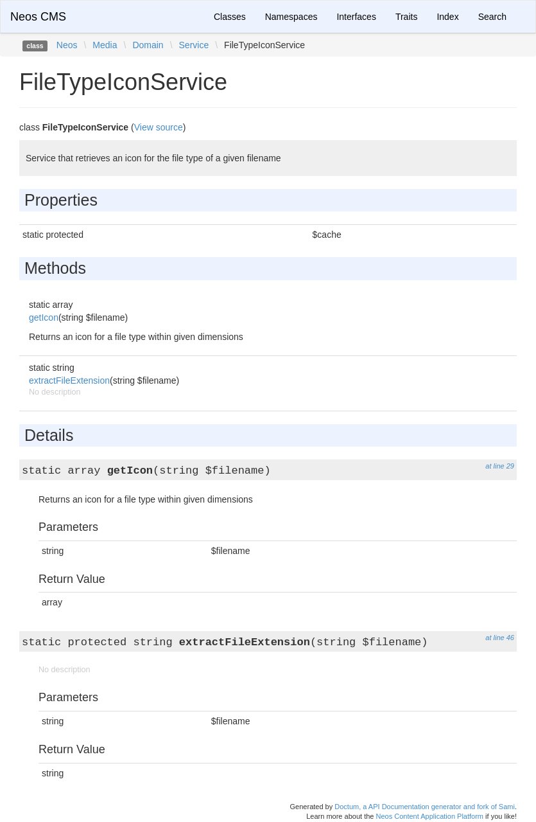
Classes (230, 17)
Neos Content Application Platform (429, 816)
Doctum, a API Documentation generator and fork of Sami (424, 806)
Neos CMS (38, 16)
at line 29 (499, 466)
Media (104, 45)
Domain (147, 45)
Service (194, 45)
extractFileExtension (69, 380)
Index (447, 17)
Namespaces (291, 17)
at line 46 (499, 637)
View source (158, 127)
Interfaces (356, 17)
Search (492, 17)
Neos (67, 45)
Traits (406, 17)
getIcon (43, 317)
